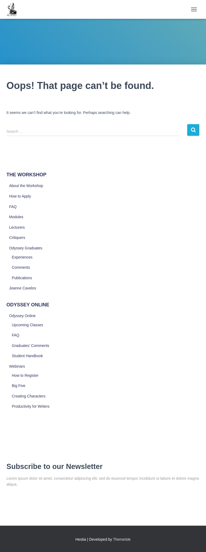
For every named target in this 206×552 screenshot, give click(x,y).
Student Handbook (27, 356)
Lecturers (17, 227)
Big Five (18, 385)
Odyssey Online (22, 316)
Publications (22, 278)
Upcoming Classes (27, 325)
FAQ (13, 207)
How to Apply (20, 196)
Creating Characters (28, 396)
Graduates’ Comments (30, 345)
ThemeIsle (122, 539)
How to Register (25, 375)
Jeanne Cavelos (22, 288)
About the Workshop (26, 186)
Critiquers (17, 237)
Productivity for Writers (31, 406)
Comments (21, 267)
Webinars (17, 366)
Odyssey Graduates (25, 248)
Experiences (22, 257)
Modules (16, 217)
